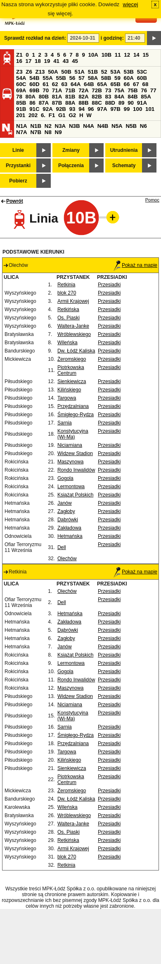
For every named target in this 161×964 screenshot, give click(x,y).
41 (56, 61)
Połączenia (71, 165)
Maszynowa (70, 462)
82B (97, 97)
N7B (35, 132)
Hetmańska (70, 536)
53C (142, 72)
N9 (58, 132)
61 (46, 84)
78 (19, 97)
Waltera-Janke (73, 326)
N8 (48, 132)
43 (66, 61)
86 (32, 103)
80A (31, 97)
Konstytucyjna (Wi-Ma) (72, 434)
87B (57, 103)
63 (64, 84)
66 (127, 84)
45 (75, 61)
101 (149, 109)
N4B (103, 126)
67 (136, 84)
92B (61, 109)
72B (97, 90)
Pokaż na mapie (135, 265)
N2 (48, 126)
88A (70, 103)
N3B (74, 126)
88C (97, 103)
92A (47, 109)
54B (34, 78)
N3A (60, 126)
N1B (35, 126)
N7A (21, 132)
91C (34, 109)
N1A (21, 126)
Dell (61, 547)
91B (21, 109)
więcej (130, 4)
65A (102, 84)
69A (21, 90)
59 (117, 78)
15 (145, 55)
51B (93, 72)
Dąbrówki (67, 520)
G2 (72, 115)
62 (55, 84)
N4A (88, 126)
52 (104, 72)
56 (72, 78)
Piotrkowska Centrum (70, 370)
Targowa (66, 398)
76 (144, 90)
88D (110, 103)
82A (83, 97)
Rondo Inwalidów (76, 470)
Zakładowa (69, 528)
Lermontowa (71, 486)
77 (153, 90)
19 (47, 61)
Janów (64, 503)
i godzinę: (112, 38)
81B (70, 97)
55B (61, 78)
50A (53, 72)
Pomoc (152, 199)
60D (34, 84)
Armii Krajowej (73, 301)
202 (33, 115)
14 (136, 55)
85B (21, 103)
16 (19, 61)
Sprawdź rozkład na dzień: (35, 38)
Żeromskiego (71, 359)
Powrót (14, 201)
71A (57, 90)
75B (132, 90)
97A (102, 109)
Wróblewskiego (74, 334)
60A (129, 78)
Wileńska (67, 342)
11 (118, 55)
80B (44, 97)
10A (93, 55)
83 (108, 97)
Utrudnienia (124, 150)
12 (127, 55)
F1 (52, 115)
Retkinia (66, 285)
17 (29, 61)
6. (43, 115)
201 (20, 115)
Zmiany (71, 150)
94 (81, 109)
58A (93, 78)
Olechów (67, 558)
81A (57, 97)
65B (115, 84)
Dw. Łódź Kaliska (76, 351)
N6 (143, 126)
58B (106, 78)
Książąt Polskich (75, 495)
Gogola (65, 478)
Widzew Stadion (75, 453)
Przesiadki (109, 285)
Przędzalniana (73, 406)
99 (127, 109)
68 (145, 84)
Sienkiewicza (71, 381)
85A (146, 97)
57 (81, 78)
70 (46, 90)
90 (131, 103)
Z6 (29, 72)
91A (142, 103)
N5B (131, 126)
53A (115, 72)
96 (91, 109)
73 (108, 90)
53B (129, 72)
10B (106, 55)
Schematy (124, 165)
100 (137, 109)
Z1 (19, 55)
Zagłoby (66, 511)
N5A (117, 126)
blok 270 (66, 293)
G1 (62, 115)
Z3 (19, 72)
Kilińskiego (69, 390)
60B (142, 78)
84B (132, 97)
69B (34, 90)
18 (38, 61)
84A (119, 97)
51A (80, 72)
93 (72, 109)
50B (66, 72)
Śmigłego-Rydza (75, 414)
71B (70, 90)
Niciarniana (69, 445)
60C (21, 84)
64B (89, 84)
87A (44, 103)
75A (119, 90)
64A (75, 84)
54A (21, 78)
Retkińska (68, 309)
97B (115, 109)
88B (83, 103)
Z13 (40, 72)
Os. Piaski (68, 318)
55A (47, 78)
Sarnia (64, 423)
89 (121, 103)
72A (83, 90)
